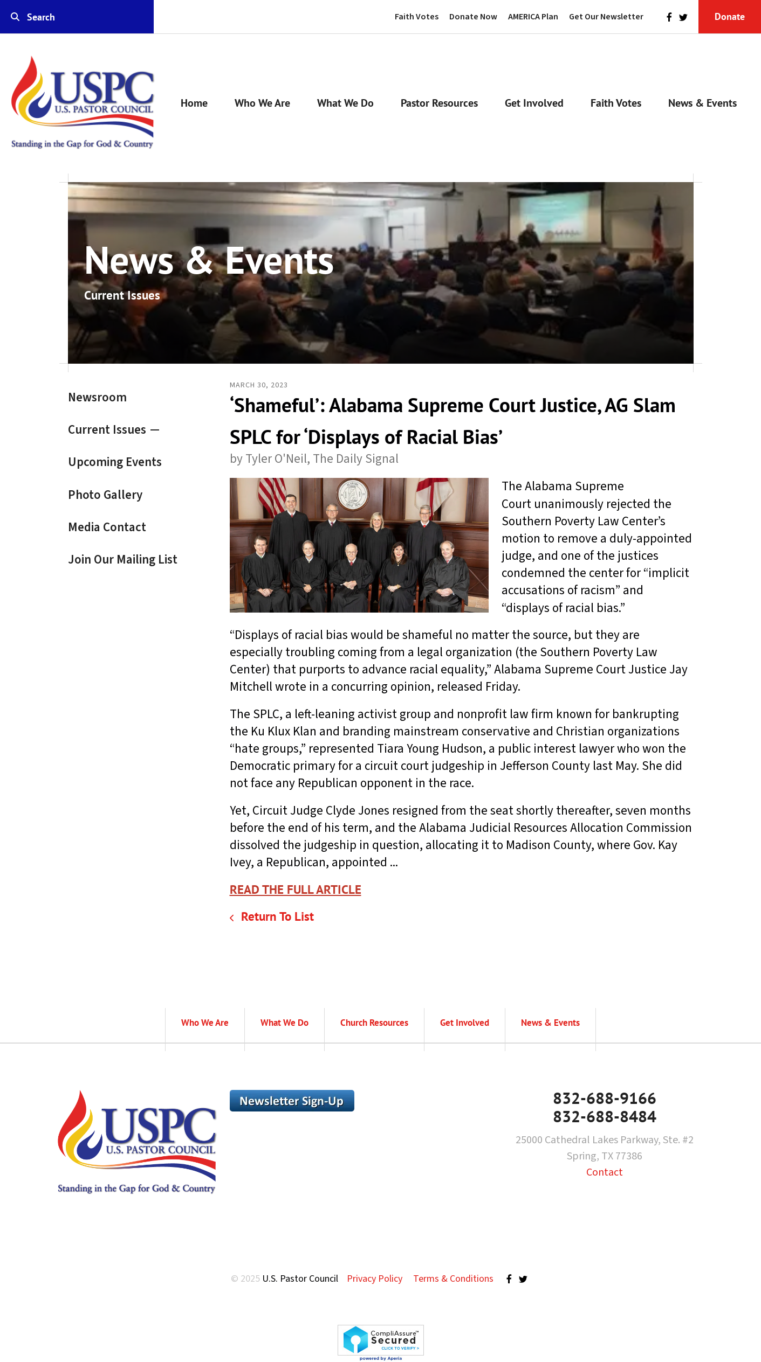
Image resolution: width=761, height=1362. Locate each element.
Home (194, 103)
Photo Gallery (105, 495)
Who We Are (262, 103)
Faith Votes (416, 17)
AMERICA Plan (533, 17)
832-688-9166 (604, 1097)
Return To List (276, 916)
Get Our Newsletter (606, 17)
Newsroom (97, 397)
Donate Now (473, 17)
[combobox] (77, 17)
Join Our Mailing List (122, 559)
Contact (604, 1172)
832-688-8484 (604, 1116)
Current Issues (107, 430)
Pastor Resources (439, 103)
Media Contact (107, 527)
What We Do (345, 103)
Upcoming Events (115, 462)
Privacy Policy (374, 1278)
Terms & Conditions (453, 1278)
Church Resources (374, 1023)
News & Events (702, 103)
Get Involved (534, 103)
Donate (730, 16)
